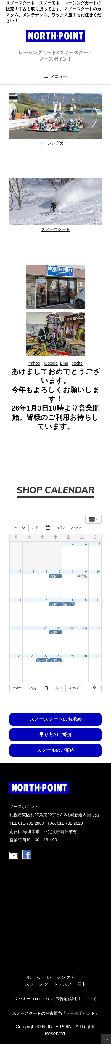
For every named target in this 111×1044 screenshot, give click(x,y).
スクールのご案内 (56, 750)
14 (59, 599)
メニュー (55, 76)
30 (85, 656)
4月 (61, 528)
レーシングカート (55, 143)
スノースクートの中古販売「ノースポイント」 (55, 1013)
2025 (76, 528)
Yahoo (34, 363)
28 (59, 656)
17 (98, 599)
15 (72, 599)
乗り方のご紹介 (55, 734)
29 (72, 656)
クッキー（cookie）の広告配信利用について (55, 998)
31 (98, 656)
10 (98, 571)
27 (46, 656)
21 (59, 628)
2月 (36, 528)
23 (85, 628)
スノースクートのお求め (56, 719)
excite (77, 363)
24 (98, 628)
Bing (64, 363)
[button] (95, 688)
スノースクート (55, 229)
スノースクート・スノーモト (55, 984)
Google (51, 363)
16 (85, 599)
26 (32, 656)
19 (32, 628)
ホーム (33, 977)
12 (32, 599)
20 (46, 628)
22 (72, 628)
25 (19, 656)
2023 (20, 528)
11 (19, 599)
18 (19, 628)
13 (46, 599)
